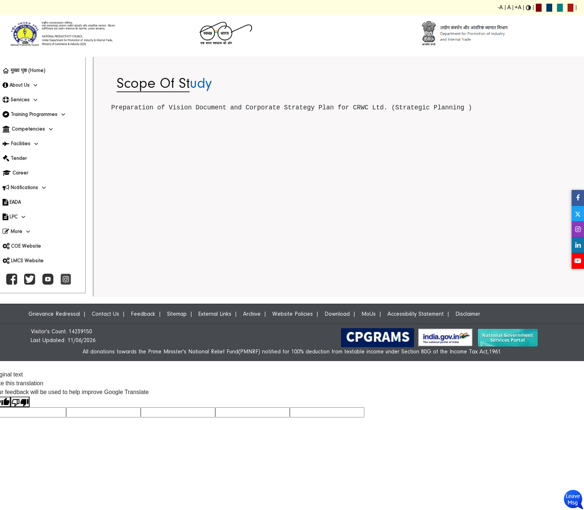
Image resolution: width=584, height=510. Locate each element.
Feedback (143, 314)
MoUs (368, 314)
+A (518, 7)
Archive (252, 314)
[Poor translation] (20, 402)
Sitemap (177, 314)
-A (500, 7)
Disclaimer (467, 314)
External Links (214, 314)
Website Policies (292, 314)
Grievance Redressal (54, 314)
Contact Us (105, 314)
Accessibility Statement (415, 314)
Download (337, 314)
